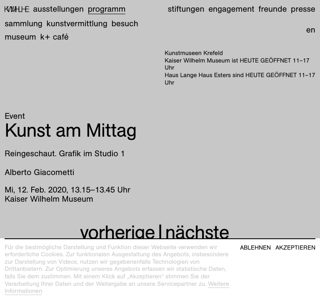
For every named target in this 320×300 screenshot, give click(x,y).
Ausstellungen (58, 9)
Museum (20, 37)
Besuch (124, 24)
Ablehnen (255, 247)
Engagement (231, 9)
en (310, 30)
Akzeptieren (295, 247)
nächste (197, 232)
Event (15, 116)
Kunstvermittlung (77, 24)
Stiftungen (186, 9)
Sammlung (23, 24)
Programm (107, 9)
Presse (303, 9)
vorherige (117, 232)
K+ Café (54, 37)
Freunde (272, 9)
